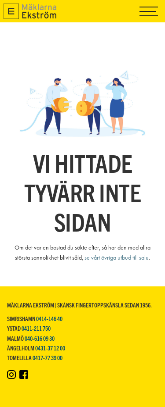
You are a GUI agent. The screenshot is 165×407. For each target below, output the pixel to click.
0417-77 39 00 (47, 357)
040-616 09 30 (40, 338)
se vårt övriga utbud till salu (116, 257)
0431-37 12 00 (50, 348)
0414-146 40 (49, 318)
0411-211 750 (36, 328)
